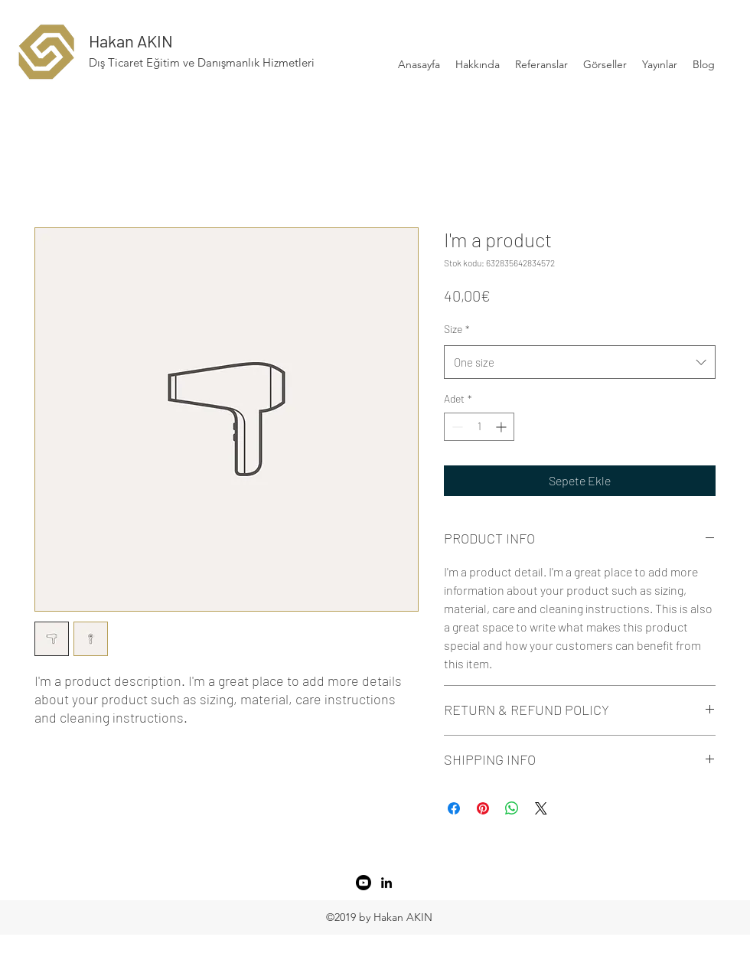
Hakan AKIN (131, 41)
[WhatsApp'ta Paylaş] (512, 808)
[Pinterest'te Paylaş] (483, 808)
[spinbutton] (479, 426)
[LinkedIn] (386, 882)
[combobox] (580, 362)
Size (457, 328)
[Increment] (502, 426)
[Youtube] (363, 882)
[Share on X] (541, 808)
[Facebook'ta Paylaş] (454, 808)
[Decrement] (455, 426)
